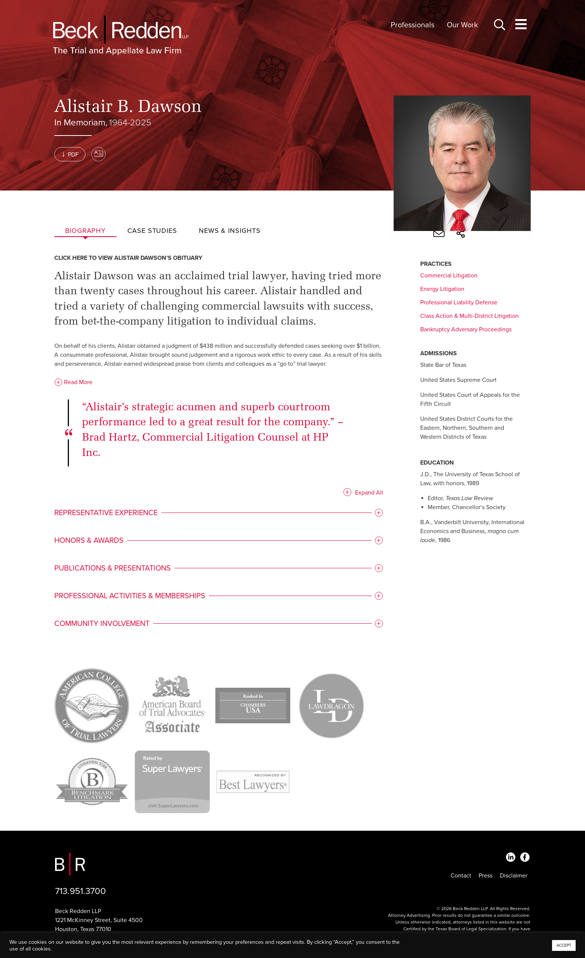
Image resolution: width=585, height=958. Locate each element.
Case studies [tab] (152, 230)
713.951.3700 (80, 891)
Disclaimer (513, 875)
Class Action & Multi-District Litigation (469, 316)
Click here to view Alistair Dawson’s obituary (128, 259)
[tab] (216, 514)
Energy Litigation (442, 289)
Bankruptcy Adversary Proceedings (466, 329)
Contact (461, 875)
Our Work (462, 25)
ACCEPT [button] (564, 945)
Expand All (365, 494)
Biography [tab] (85, 230)
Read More (74, 383)
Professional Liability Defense (458, 302)
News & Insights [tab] (230, 230)
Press (485, 875)
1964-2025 (130, 122)
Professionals (412, 25)
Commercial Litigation (449, 276)
